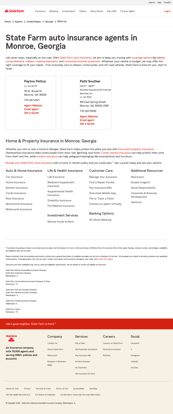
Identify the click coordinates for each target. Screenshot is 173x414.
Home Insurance (15, 182)
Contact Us (52, 343)
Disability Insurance (59, 200)
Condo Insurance (16, 193)
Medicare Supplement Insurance (60, 184)
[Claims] (83, 11)
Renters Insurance (17, 187)
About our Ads (12, 389)
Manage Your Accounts (103, 177)
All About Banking (100, 219)
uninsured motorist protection (82, 61)
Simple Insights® (141, 182)
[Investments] (68, 11)
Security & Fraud (43, 389)
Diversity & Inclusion (112, 349)
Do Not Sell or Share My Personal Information (80, 395)
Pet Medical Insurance (60, 205)
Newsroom (137, 177)
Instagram (135, 355)
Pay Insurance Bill (82, 355)
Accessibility (78, 389)
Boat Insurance (15, 198)
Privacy (27, 389)
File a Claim (80, 343)
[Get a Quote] (96, 11)
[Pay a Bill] (112, 11)
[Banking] (53, 11)
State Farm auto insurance (75, 57)
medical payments (47, 61)
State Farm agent (106, 259)
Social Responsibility (143, 187)
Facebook (135, 343)
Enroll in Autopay (82, 361)
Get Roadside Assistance (86, 349)
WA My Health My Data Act (18, 395)
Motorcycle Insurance (19, 209)
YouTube (134, 368)
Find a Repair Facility (102, 182)
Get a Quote (31, 112)
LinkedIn (134, 361)
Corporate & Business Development (144, 195)
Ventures (136, 202)
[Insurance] (40, 11)
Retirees (106, 355)
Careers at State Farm (113, 343)
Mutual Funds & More (60, 221)
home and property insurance (136, 149)
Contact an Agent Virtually (105, 204)
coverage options (142, 57)
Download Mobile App (102, 193)
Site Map (93, 389)
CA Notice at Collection (45, 395)
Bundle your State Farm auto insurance (29, 163)
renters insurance (47, 156)
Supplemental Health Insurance (60, 193)
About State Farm (55, 349)
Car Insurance (14, 177)
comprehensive (15, 61)
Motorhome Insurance (19, 204)
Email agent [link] (31, 109)
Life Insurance (56, 177)
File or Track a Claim (101, 198)
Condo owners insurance (116, 152)
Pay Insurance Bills (100, 187)
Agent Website (33, 105)
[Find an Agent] (127, 11)
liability (161, 57)
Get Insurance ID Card (85, 374)
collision (29, 61)
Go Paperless (81, 368)
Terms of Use (62, 389)
